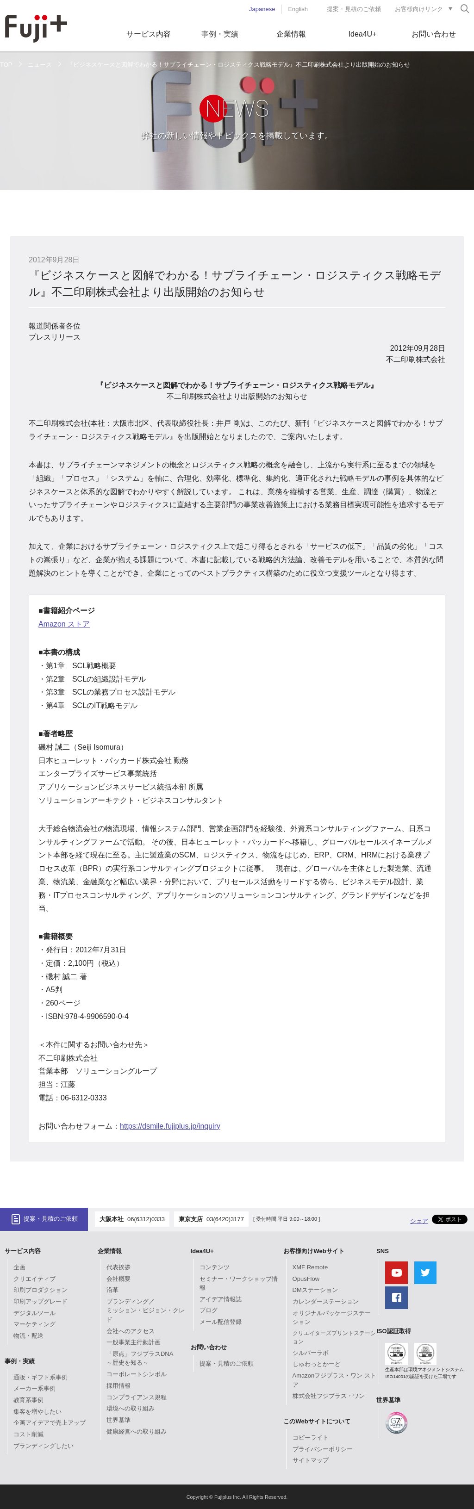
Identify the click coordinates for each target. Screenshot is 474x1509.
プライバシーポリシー (323, 1449)
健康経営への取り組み (136, 1431)
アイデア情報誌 (221, 1299)
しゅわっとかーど (317, 1363)
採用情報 (118, 1385)
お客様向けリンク (419, 9)
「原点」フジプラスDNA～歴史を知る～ (139, 1358)
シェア (419, 1220)
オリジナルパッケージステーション (332, 1318)
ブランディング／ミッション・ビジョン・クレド (145, 1310)
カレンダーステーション (326, 1301)
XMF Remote (310, 1267)
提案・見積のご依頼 (354, 9)
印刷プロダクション (40, 1289)
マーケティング (34, 1324)
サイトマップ (311, 1460)
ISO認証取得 (393, 1331)
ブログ (209, 1310)
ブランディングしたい (43, 1445)
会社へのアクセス (130, 1331)
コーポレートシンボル (136, 1374)
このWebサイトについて (316, 1421)
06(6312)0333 (146, 1219)
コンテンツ (215, 1267)
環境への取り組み (130, 1408)
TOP (6, 64)
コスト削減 (28, 1434)
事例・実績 (219, 34)
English (298, 9)
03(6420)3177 (225, 1219)
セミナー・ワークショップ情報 (239, 1283)
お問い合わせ (434, 34)
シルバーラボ (311, 1352)
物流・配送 (28, 1335)
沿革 (112, 1289)
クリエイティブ (34, 1278)
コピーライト (311, 1437)
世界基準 (118, 1419)
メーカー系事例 (34, 1388)
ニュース (40, 64)
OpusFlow (306, 1278)
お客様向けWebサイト (313, 1251)
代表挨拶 (118, 1267)
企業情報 (291, 34)
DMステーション (315, 1289)
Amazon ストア (64, 624)
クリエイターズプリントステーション (334, 1337)
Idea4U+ (363, 34)
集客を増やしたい (37, 1411)
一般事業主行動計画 (133, 1342)
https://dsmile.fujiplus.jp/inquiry (170, 1126)
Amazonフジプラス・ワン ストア (334, 1380)
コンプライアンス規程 (136, 1397)
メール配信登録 (221, 1321)
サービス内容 (148, 34)
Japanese (262, 9)
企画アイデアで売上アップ (49, 1422)
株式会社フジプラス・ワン (329, 1395)
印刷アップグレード (40, 1301)
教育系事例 (28, 1400)
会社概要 (118, 1278)
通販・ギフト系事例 (40, 1377)
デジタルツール (34, 1313)
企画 (19, 1267)
